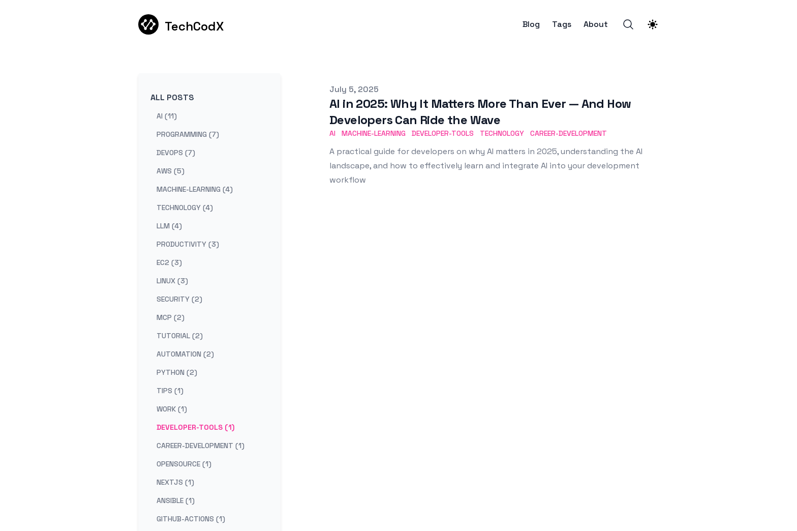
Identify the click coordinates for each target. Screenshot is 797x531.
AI (332, 133)
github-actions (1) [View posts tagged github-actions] (191, 518)
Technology (502, 133)
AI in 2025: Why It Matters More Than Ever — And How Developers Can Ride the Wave (480, 112)
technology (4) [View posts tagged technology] (185, 207)
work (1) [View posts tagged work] (172, 409)
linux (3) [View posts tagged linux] (172, 280)
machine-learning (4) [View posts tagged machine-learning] (195, 189)
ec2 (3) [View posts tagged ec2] (169, 262)
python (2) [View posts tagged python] (177, 372)
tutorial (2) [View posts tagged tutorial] (180, 335)
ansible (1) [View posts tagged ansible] (176, 500)
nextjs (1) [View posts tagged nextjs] (175, 482)
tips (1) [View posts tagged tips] (170, 390)
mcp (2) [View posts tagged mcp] (171, 317)
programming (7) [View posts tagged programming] (188, 134)
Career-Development (568, 133)
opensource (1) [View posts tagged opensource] (184, 463)
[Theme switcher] (653, 24)
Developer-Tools (443, 133)
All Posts (172, 97)
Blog (531, 24)
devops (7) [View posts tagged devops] (176, 152)
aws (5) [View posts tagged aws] (171, 170)
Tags (561, 24)
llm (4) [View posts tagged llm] (169, 225)
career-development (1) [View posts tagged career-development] (200, 445)
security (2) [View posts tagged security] (179, 299)
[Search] (628, 24)
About (596, 24)
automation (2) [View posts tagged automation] (185, 354)
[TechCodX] (181, 24)
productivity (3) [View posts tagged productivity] (188, 244)
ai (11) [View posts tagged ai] (167, 116)
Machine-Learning (374, 133)
